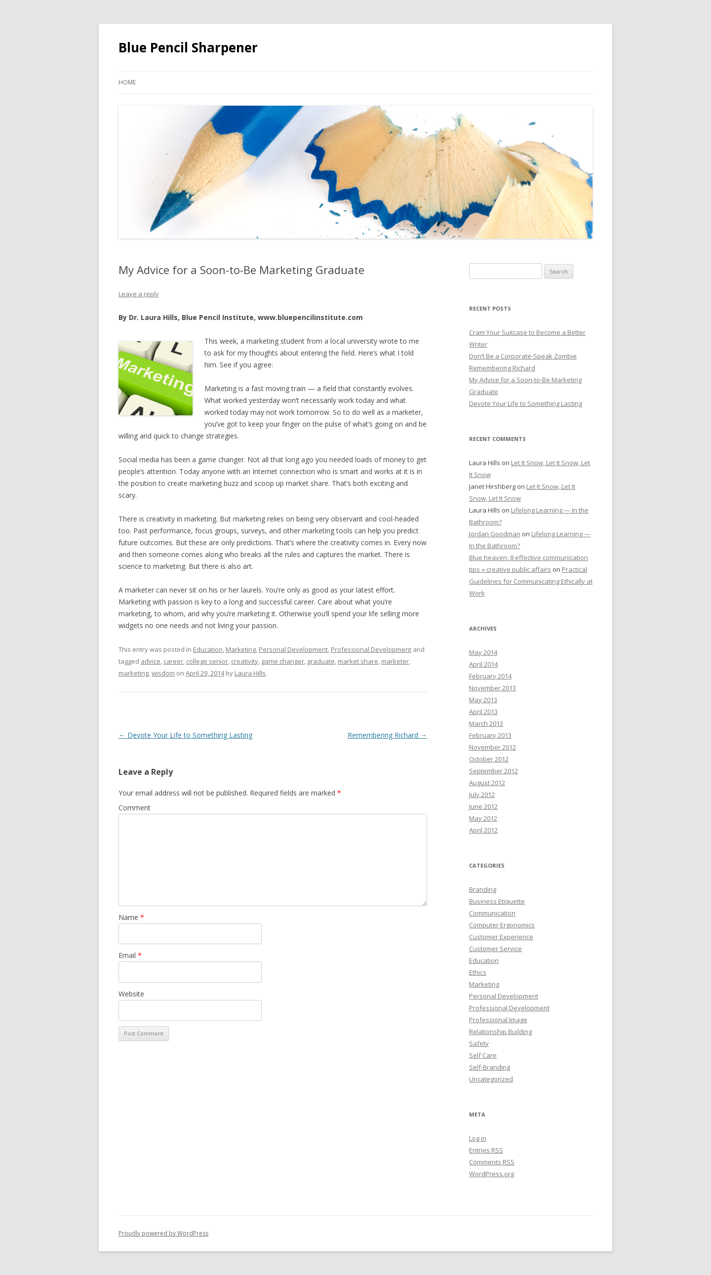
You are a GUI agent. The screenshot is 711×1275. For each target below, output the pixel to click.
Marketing (241, 649)
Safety (479, 1043)
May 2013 (483, 699)
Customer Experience (501, 936)
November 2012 (492, 747)
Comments (491, 1161)
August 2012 (487, 782)
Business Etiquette (497, 901)
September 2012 (493, 770)
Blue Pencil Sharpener (188, 47)
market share (358, 661)
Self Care (483, 1055)
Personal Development (293, 649)
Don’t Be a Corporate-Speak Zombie (523, 356)
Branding (482, 889)
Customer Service (495, 948)
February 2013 (490, 735)
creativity (244, 661)
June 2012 (483, 806)
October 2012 (489, 759)
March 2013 (486, 723)
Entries (486, 1150)
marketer (395, 661)
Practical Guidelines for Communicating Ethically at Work (530, 581)
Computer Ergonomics (502, 924)
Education (208, 649)
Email (130, 955)
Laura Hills (250, 673)
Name (131, 917)
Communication (492, 913)
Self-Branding (489, 1067)
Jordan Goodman (494, 533)
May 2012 (483, 818)
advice (150, 661)
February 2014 (490, 676)
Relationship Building (500, 1031)
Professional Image (498, 1019)
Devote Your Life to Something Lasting (185, 735)
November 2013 (492, 687)
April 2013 (483, 711)
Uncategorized (491, 1079)
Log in (477, 1138)
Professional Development (371, 649)
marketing (133, 673)
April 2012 (483, 830)
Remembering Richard (387, 735)
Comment (134, 807)
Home (127, 82)
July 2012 (482, 794)
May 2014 (483, 652)
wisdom (163, 673)
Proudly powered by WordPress (163, 1233)
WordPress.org (491, 1173)
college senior (207, 661)
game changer (282, 661)
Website (131, 993)
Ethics (477, 972)
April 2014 (483, 664)
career (173, 661)
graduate (321, 661)
